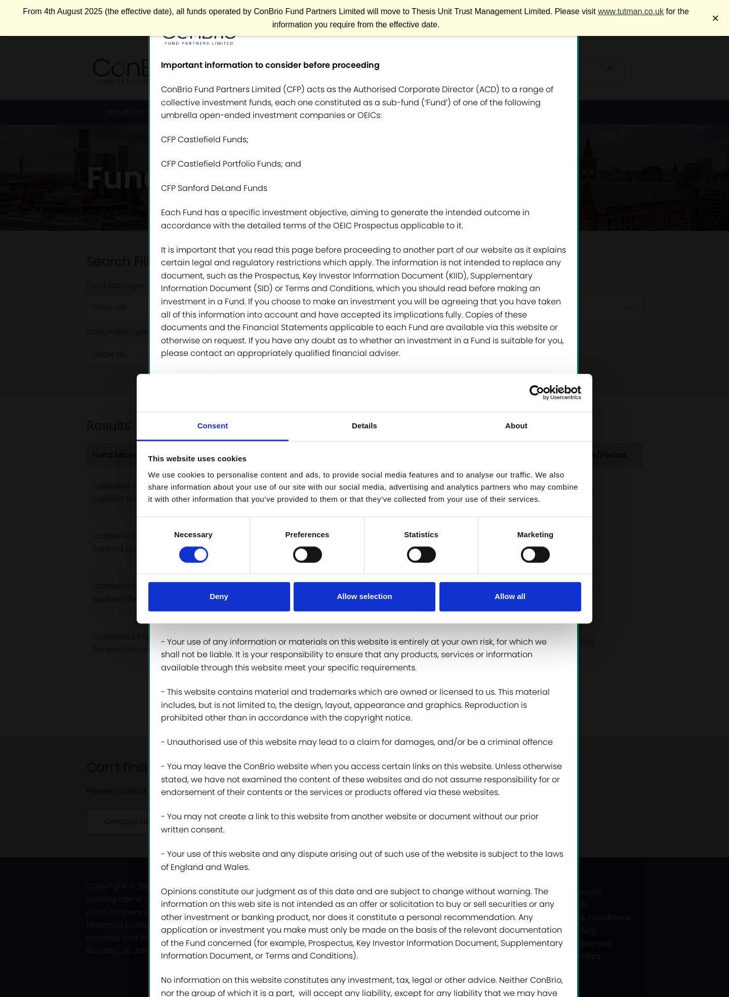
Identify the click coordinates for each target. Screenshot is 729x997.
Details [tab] (364, 425)
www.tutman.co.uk (631, 11)
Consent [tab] (212, 425)
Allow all (510, 596)
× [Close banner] (715, 18)
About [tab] (516, 425)
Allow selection (364, 596)
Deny (219, 596)
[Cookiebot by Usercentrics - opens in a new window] (537, 392)
